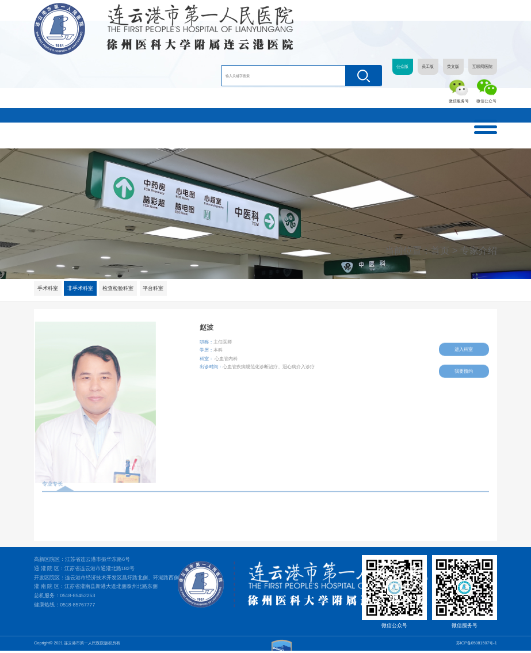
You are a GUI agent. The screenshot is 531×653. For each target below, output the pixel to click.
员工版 (428, 66)
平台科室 (153, 288)
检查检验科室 (118, 288)
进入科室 (464, 346)
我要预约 (464, 368)
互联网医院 (482, 66)
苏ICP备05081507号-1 (476, 645)
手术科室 (47, 288)
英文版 (453, 66)
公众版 (402, 66)
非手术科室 (81, 288)
